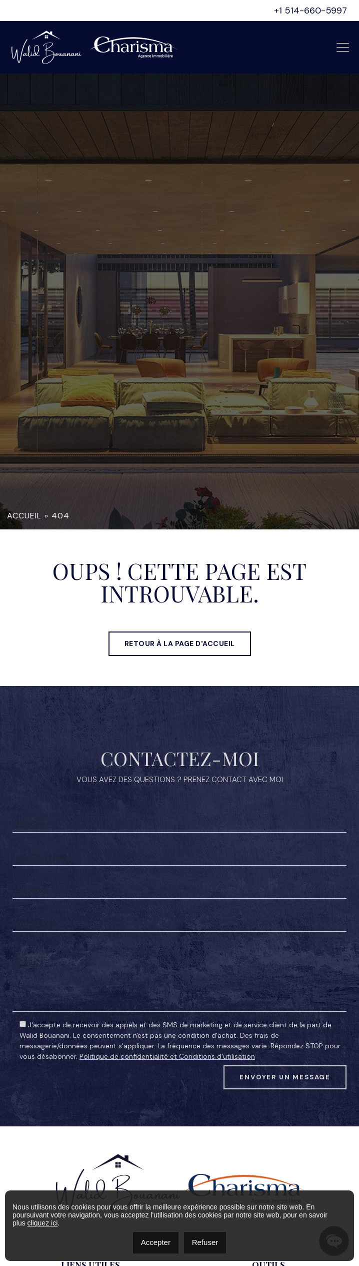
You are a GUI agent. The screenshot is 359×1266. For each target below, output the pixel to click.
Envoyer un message (285, 1103)
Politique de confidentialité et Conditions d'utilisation (167, 1082)
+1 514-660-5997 (310, 10)
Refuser (205, 1242)
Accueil (24, 515)
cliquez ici (43, 1223)
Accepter (155, 1242)
